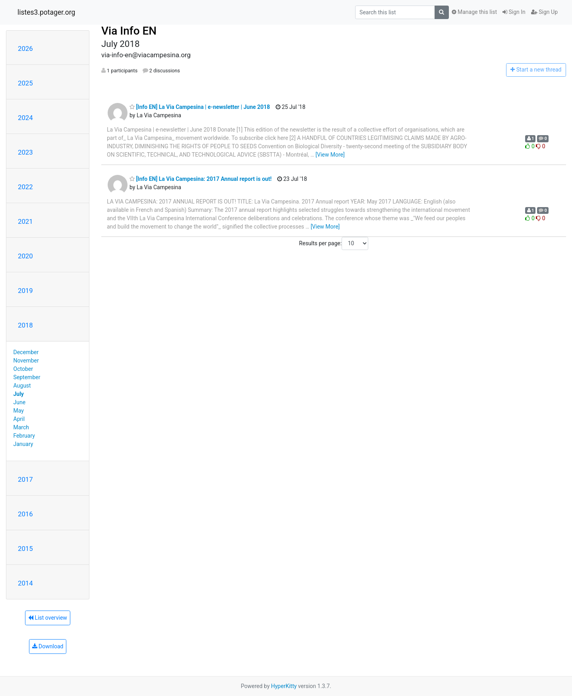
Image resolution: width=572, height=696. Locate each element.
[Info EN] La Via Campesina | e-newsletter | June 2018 (199, 107)
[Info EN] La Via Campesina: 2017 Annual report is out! (200, 179)
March (21, 427)
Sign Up (544, 12)
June (20, 402)
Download (48, 646)
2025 (25, 83)
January (23, 444)
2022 (25, 187)
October (23, 369)
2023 (25, 152)
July (19, 394)
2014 (25, 583)
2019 (25, 291)
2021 (25, 221)
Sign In (514, 12)
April (19, 419)
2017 (25, 479)
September (27, 377)
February (24, 435)
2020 (25, 256)
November (26, 360)
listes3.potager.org (46, 12)
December (26, 352)
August (22, 385)
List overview (47, 618)
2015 (25, 549)
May (19, 410)
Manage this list (474, 12)
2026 (25, 48)
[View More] (329, 154)
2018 (25, 325)
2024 (25, 118)
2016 (25, 514)
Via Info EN (129, 30)
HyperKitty (284, 686)
